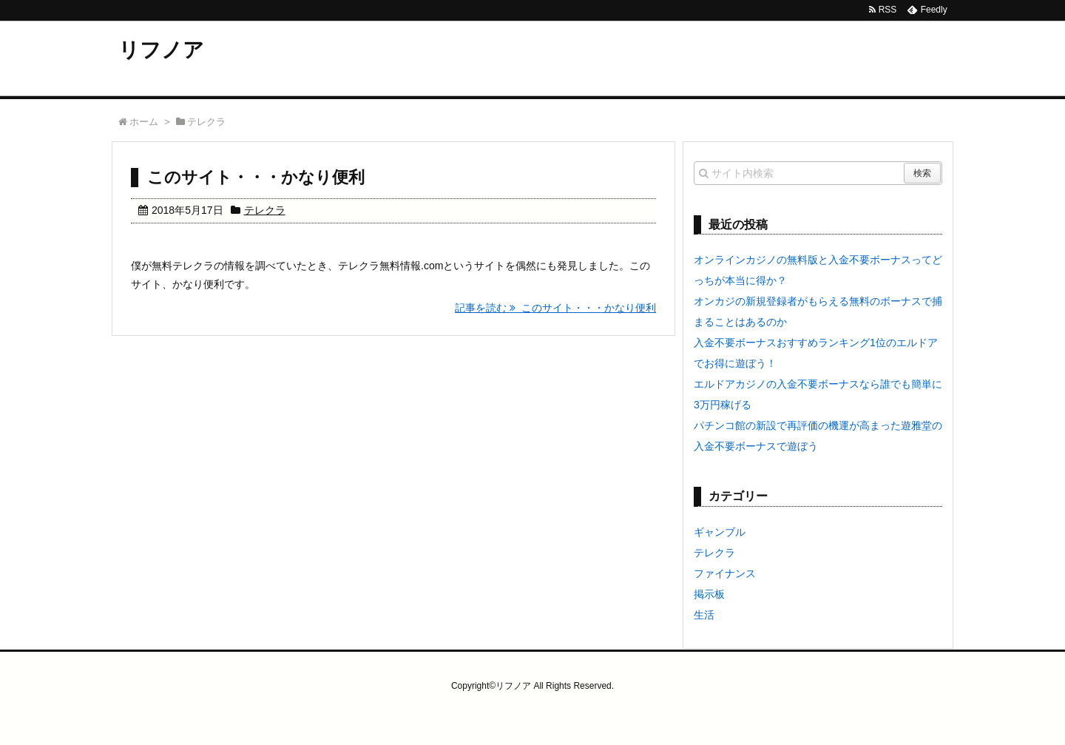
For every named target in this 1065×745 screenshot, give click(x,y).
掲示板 (709, 594)
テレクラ (264, 210)
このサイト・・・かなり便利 (256, 177)
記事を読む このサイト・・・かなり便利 (555, 308)
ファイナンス (725, 573)
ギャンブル (720, 532)
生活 (704, 615)
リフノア (161, 49)
